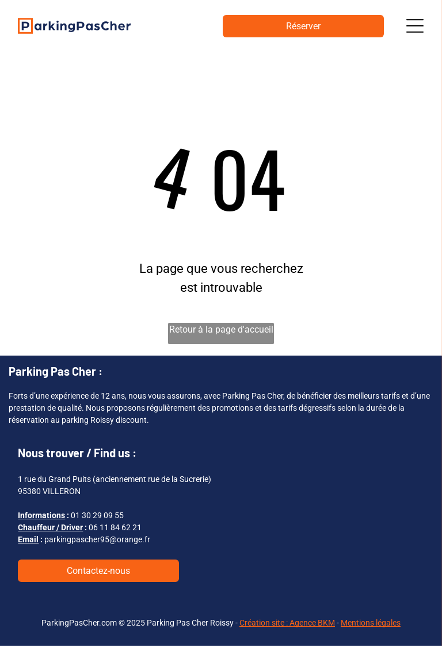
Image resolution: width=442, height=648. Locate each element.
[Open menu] (415, 27)
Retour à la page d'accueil (221, 331)
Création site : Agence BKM (287, 624)
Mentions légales (371, 624)
